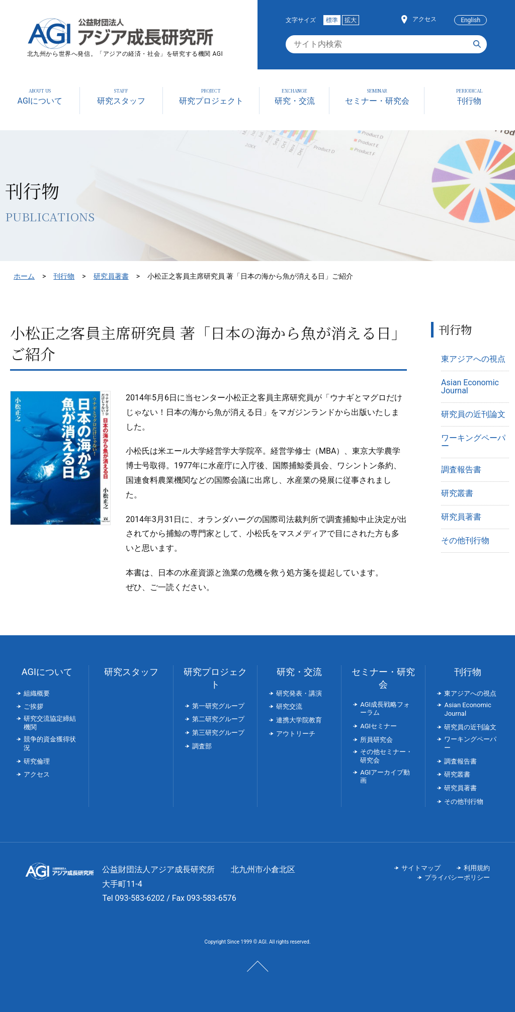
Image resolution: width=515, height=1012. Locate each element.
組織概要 (37, 693)
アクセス (424, 19)
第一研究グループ (218, 706)
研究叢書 (457, 493)
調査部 (202, 746)
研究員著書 (111, 276)
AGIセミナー (378, 726)
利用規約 (477, 868)
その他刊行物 (465, 540)
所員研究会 (376, 739)
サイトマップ (421, 868)
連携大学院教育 (299, 720)
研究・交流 (299, 671)
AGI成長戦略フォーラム (385, 709)
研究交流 (289, 706)
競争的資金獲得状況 (50, 743)
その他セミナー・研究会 (386, 756)
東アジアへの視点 (473, 359)
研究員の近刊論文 (473, 414)
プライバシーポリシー (457, 877)
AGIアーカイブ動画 (385, 777)
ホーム (24, 276)
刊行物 (63, 276)
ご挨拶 (33, 706)
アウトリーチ (295, 733)
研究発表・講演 (299, 693)
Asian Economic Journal (470, 386)
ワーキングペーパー (473, 442)
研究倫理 (37, 761)
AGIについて (47, 671)
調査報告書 (461, 469)
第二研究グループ (218, 719)
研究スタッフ (131, 671)
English (470, 20)
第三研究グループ (218, 732)
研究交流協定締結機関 (50, 723)
